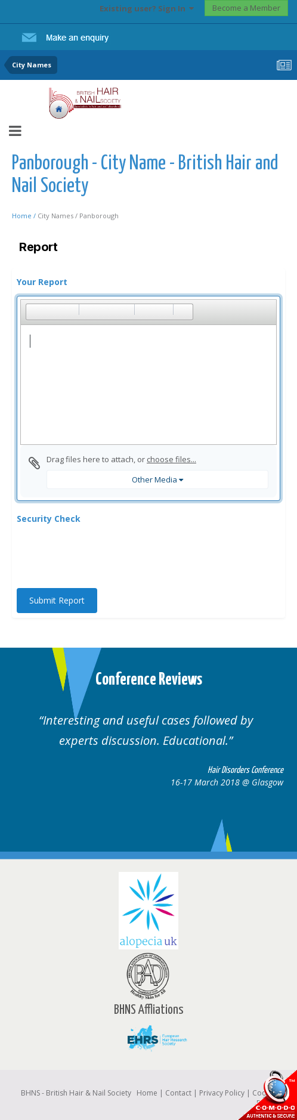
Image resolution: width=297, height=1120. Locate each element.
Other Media (157, 479)
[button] (34, 312)
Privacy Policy (222, 1093)
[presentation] (107, 556)
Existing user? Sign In (147, 8)
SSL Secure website (267, 1094)
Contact (178, 1093)
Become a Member (246, 7)
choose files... (171, 459)
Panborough (99, 215)
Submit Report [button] (57, 600)
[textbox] (148, 384)
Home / (25, 215)
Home (147, 1093)
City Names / (58, 215)
